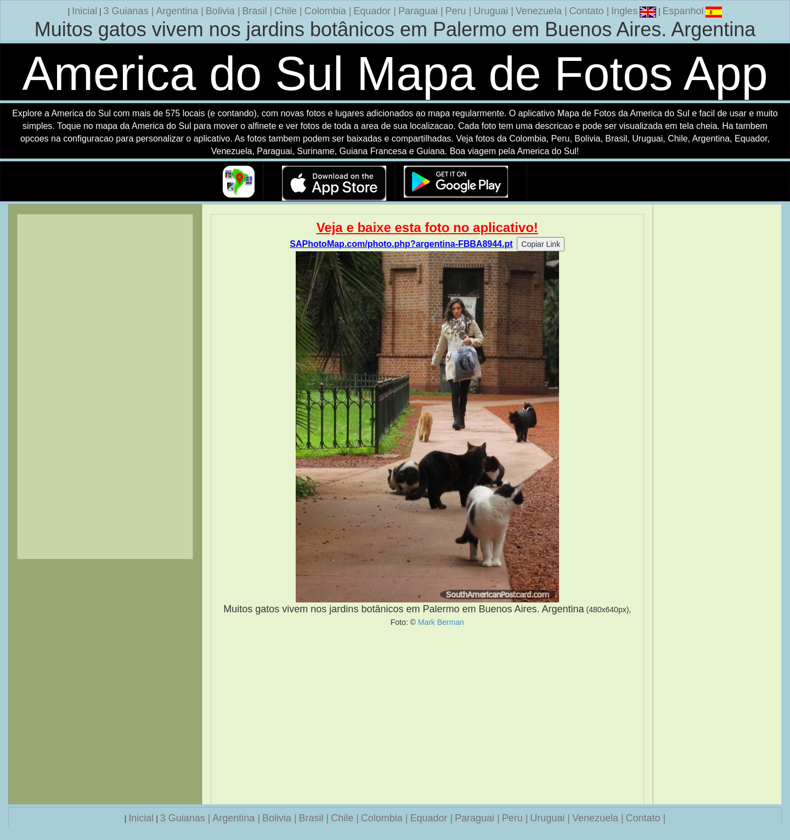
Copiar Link (540, 244)
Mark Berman (441, 622)
